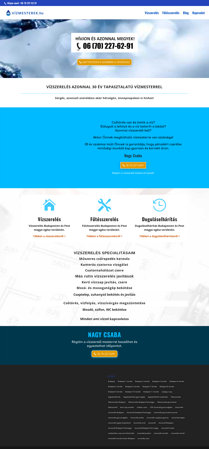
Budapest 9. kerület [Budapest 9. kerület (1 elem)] (115, 392)
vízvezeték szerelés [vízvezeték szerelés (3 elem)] (161, 433)
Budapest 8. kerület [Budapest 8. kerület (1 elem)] (167, 386)
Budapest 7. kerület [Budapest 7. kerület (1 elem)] (149, 386)
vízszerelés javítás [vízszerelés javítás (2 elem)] (137, 418)
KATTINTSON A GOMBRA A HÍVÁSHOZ (106, 62)
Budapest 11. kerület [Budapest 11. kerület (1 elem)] (151, 392)
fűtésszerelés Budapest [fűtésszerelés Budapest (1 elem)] (117, 402)
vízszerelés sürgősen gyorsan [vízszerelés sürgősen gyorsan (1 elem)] (158, 418)
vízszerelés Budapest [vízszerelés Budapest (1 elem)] (116, 412)
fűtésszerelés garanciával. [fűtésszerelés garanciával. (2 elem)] (167, 402)
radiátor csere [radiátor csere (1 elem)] (142, 407)
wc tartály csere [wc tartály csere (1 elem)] (143, 438)
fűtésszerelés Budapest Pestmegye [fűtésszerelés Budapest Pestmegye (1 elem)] (141, 402)
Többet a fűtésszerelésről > (104, 236)
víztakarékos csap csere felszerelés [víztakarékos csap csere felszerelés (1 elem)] (121, 433)
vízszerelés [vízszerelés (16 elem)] (179, 407)
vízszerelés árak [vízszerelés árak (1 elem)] (139, 423)
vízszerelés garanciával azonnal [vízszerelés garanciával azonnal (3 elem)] (165, 412)
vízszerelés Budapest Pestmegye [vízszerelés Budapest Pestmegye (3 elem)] (139, 412)
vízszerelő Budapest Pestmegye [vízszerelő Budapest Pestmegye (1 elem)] (120, 428)
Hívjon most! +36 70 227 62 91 (22, 3)
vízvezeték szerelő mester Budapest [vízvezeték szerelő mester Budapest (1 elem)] (121, 438)
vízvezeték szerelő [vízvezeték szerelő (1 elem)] (178, 433)
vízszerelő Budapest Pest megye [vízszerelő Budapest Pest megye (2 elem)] (146, 428)
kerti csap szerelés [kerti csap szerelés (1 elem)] (127, 407)
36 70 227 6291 (135, 165)
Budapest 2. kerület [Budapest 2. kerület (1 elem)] (142, 381)
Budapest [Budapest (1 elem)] (111, 381)
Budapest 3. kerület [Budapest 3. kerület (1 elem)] (159, 381)
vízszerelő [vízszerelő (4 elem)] (152, 423)
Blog (186, 13)
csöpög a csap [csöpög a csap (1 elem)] (167, 392)
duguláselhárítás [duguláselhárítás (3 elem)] (114, 397)
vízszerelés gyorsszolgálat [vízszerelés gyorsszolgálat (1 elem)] (118, 418)
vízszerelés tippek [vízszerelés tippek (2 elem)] (178, 418)
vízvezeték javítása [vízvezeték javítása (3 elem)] (144, 433)
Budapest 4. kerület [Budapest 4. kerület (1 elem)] (177, 381)
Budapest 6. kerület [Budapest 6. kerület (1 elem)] (132, 386)
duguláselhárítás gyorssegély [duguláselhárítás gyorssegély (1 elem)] (134, 397)
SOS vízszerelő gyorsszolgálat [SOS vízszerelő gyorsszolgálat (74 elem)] (161, 407)
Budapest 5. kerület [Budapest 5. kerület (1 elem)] (115, 386)
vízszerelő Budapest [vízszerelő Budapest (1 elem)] (165, 423)
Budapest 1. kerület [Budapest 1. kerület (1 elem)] (125, 381)
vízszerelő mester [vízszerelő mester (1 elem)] (167, 428)
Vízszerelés (152, 13)
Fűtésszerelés (170, 13)
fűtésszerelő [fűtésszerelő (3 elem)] (112, 407)
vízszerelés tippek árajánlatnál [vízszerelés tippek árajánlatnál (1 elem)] (119, 423)
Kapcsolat (198, 13)
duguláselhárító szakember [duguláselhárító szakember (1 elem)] (158, 397)
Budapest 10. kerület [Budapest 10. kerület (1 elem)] (133, 392)
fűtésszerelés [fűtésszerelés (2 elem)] (176, 397)
